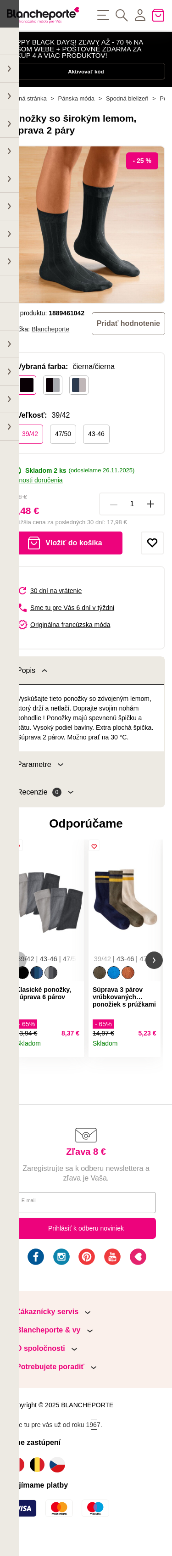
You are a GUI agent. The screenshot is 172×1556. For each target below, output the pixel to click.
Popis (32, 686)
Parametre (40, 780)
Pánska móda (76, 114)
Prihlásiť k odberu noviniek (86, 1248)
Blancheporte (51, 345)
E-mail (32, 1222)
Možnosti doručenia (35, 495)
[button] (18, 978)
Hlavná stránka (27, 114)
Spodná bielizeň (127, 114)
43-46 (96, 449)
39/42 (30, 449)
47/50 (63, 449)
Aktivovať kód (86, 81)
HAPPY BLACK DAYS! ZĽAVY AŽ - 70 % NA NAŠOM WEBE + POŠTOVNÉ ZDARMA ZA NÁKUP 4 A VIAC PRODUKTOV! (75, 52)
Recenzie (45, 808)
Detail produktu (74, 1066)
